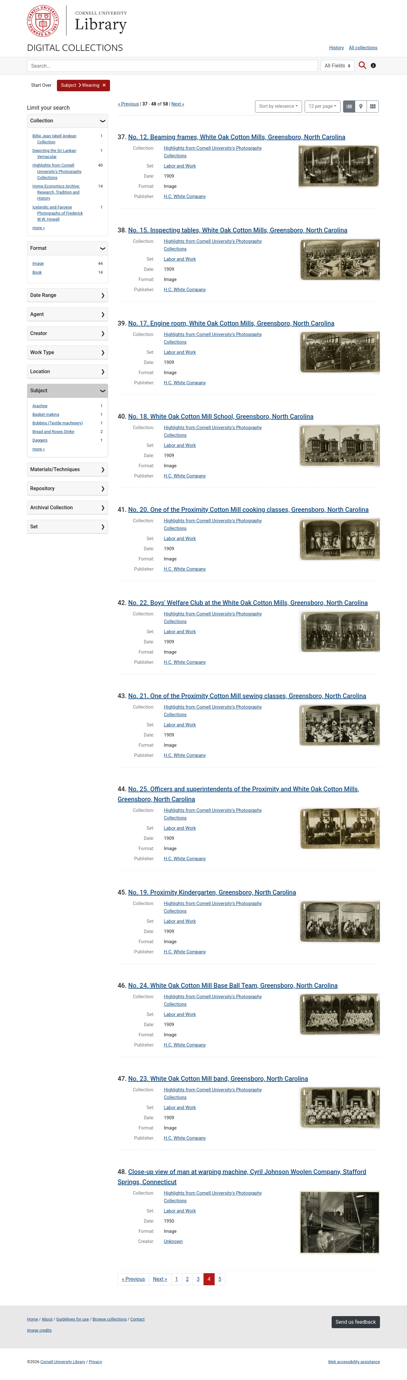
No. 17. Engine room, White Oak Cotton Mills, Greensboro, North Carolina (231, 323)
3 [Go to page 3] (198, 1279)
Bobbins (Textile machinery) (57, 423)
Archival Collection (51, 508)
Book (37, 272)
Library (100, 21)
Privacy (95, 1361)
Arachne (39, 405)
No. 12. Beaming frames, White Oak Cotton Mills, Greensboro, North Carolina (236, 137)
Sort (276, 106)
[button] (83, 85)
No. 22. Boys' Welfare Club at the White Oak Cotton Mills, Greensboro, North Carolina (248, 603)
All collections (363, 48)
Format (38, 248)
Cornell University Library (62, 1361)
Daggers (39, 440)
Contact (137, 1319)
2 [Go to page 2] (187, 1279)
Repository (42, 488)
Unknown (173, 1241)
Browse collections (110, 1319)
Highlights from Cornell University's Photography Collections (57, 171)
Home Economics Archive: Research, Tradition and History (56, 192)
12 (321, 106)
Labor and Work (180, 166)
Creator (38, 333)
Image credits (39, 1330)
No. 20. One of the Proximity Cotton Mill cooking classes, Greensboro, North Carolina (248, 509)
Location (40, 371)
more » (38, 227)
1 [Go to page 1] (176, 1279)
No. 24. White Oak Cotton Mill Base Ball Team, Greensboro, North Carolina (233, 985)
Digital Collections (75, 47)
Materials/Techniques (55, 469)
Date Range (43, 295)
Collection (41, 121)
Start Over (41, 85)
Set (34, 527)
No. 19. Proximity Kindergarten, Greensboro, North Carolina (212, 892)
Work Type (42, 352)
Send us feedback (356, 1322)
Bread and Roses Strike (53, 431)
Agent (37, 314)
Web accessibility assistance (354, 1361)
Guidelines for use (72, 1319)
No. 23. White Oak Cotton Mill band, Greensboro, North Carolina (218, 1078)
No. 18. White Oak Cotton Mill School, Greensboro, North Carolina (221, 416)
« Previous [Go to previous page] (133, 1279)
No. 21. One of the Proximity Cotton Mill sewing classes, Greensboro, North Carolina (247, 696)
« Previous (128, 104)
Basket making (45, 414)
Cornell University (43, 21)
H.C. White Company (185, 196)
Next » (177, 104)
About (47, 1319)
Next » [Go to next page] (160, 1279)
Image (38, 263)
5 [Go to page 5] (219, 1279)
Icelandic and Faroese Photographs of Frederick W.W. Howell (57, 213)
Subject (38, 391)
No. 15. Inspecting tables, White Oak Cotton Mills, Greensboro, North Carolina (237, 230)
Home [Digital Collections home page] (32, 1319)
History (336, 48)
